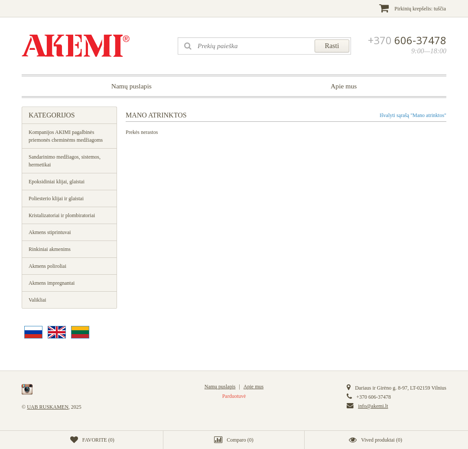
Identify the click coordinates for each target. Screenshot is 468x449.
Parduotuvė (234, 396)
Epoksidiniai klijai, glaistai (56, 182)
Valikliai (37, 300)
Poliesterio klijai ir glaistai (56, 198)
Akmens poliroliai (47, 266)
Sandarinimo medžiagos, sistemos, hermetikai (65, 161)
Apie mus (344, 86)
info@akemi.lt (373, 406)
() (92, 440)
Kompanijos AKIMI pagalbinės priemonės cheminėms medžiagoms (66, 136)
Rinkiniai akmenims (50, 249)
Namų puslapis (131, 86)
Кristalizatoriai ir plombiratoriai (62, 215)
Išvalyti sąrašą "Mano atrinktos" (413, 115)
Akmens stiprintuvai (50, 232)
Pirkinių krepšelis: (412, 8)
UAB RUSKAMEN (47, 407)
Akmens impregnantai (52, 283)
